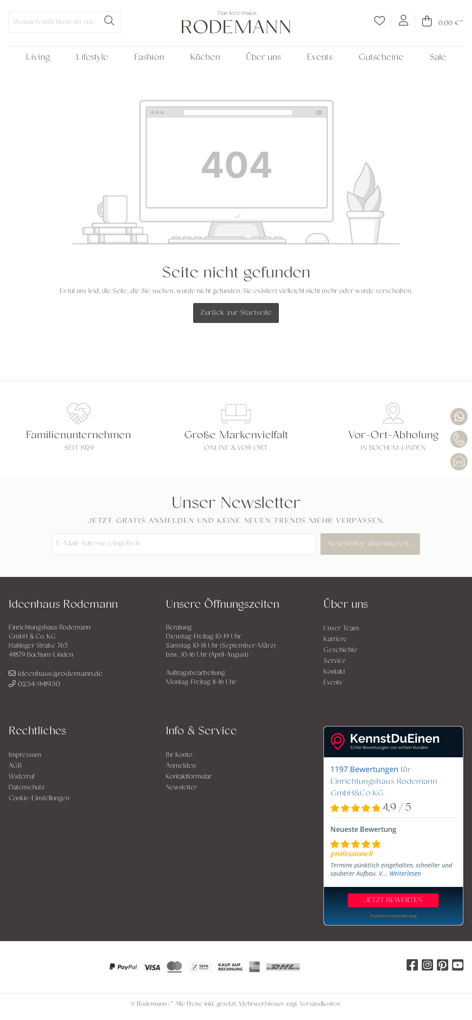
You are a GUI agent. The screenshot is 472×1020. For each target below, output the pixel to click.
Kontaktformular (189, 777)
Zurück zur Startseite (236, 313)
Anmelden (181, 766)
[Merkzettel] (379, 23)
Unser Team (341, 628)
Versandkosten (320, 1004)
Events (332, 683)
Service (334, 661)
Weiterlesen (405, 873)
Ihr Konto (179, 755)
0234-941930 (34, 684)
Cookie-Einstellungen (39, 798)
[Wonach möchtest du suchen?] (53, 22)
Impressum (25, 755)
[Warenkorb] (439, 23)
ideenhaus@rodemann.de (56, 674)
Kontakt (334, 672)
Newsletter (181, 788)
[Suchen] (109, 22)
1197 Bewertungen (364, 769)
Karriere (335, 639)
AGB (15, 766)
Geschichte (340, 650)
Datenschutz (27, 788)
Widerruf (22, 777)
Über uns (345, 605)
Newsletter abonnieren (372, 544)
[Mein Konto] (403, 20)
